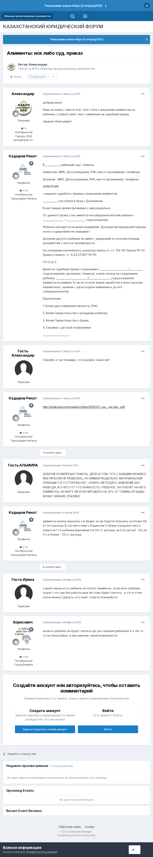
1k (24, 128)
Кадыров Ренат (23, 156)
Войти (108, 729)
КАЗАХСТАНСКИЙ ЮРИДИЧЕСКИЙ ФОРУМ (53, 26)
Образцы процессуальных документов (67, 68)
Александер (38, 64)
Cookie (89, 826)
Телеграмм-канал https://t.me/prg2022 (73, 5)
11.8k (23, 656)
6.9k (24, 190)
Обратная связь (70, 826)
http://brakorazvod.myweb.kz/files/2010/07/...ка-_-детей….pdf (84, 407)
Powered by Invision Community (76, 835)
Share (15, 76)
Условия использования (41, 851)
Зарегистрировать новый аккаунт (45, 729)
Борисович (23, 622)
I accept (138, 849)
